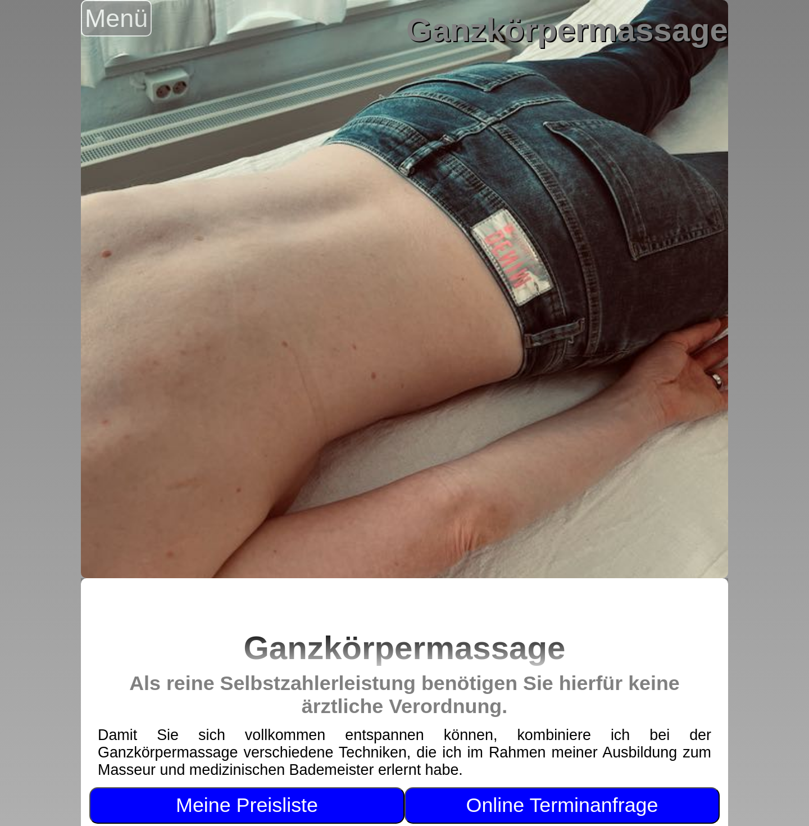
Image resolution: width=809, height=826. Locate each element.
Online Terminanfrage (562, 805)
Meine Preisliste (247, 805)
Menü (116, 18)
